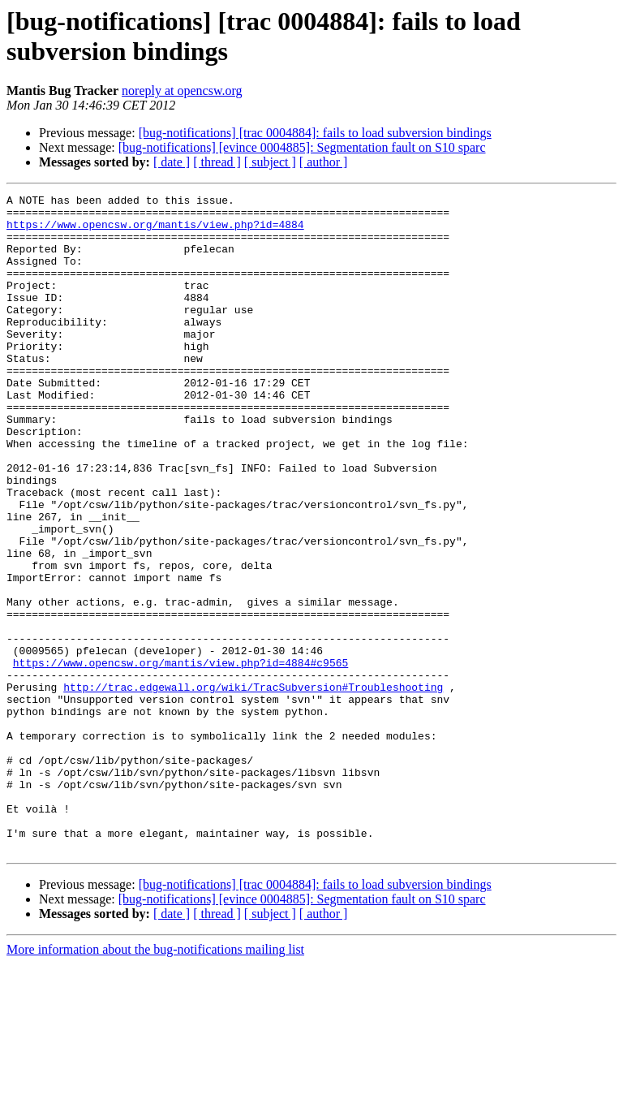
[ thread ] (217, 162)
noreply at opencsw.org (182, 90)
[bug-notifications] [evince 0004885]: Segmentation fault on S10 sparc (302, 147)
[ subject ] (270, 162)
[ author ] (323, 162)
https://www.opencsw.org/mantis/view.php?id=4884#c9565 (180, 757)
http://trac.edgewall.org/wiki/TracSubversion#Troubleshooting (253, 786)
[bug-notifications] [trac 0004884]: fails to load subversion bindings (315, 133)
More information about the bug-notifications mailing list (155, 1081)
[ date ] (171, 162)
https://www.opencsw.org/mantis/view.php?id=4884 (155, 231)
